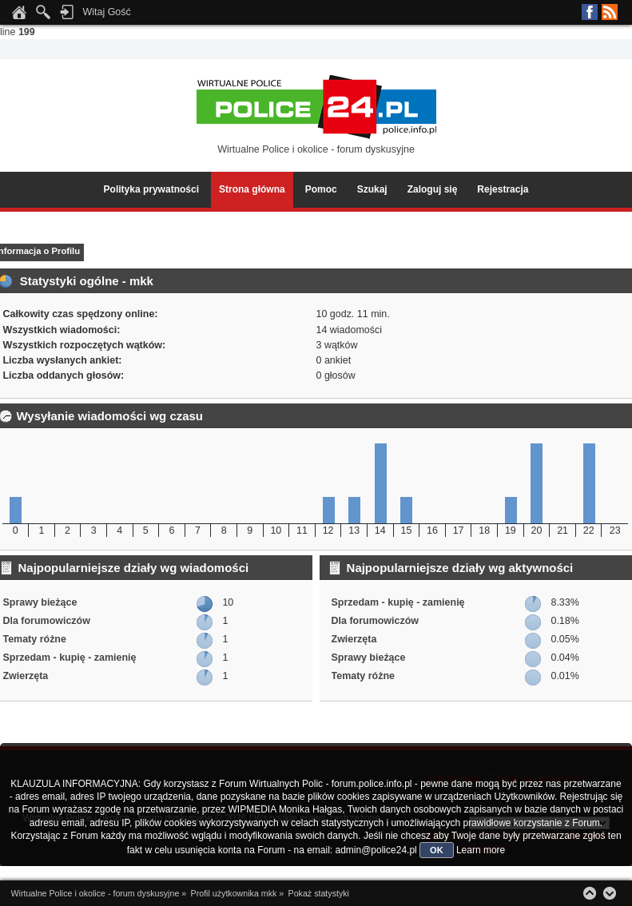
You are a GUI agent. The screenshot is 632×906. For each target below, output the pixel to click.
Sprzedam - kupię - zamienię (69, 657)
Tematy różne (34, 639)
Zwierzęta (25, 675)
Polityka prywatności (151, 189)
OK (436, 850)
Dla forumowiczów (45, 620)
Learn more (480, 850)
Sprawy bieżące (39, 602)
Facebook (590, 12)
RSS (610, 12)
